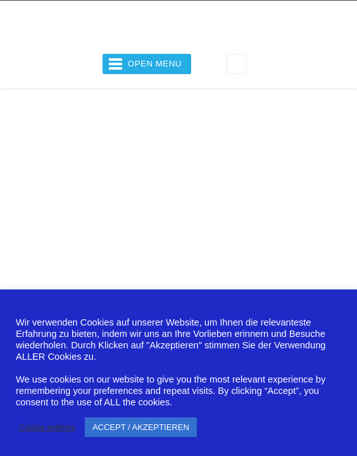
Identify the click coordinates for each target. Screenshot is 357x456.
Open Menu (155, 63)
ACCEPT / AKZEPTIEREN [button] (140, 427)
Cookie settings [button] (47, 427)
